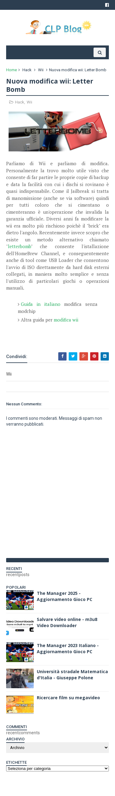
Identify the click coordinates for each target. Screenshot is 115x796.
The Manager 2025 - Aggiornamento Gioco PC (64, 596)
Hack (27, 70)
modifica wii (66, 320)
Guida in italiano (40, 304)
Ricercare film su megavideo (68, 697)
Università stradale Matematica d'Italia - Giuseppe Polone (72, 675)
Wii (41, 70)
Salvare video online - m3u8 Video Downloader (67, 622)
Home (11, 70)
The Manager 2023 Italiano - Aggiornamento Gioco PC (68, 648)
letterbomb (19, 246)
